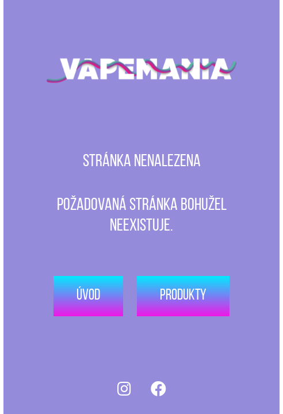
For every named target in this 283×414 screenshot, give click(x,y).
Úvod (88, 296)
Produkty (183, 296)
